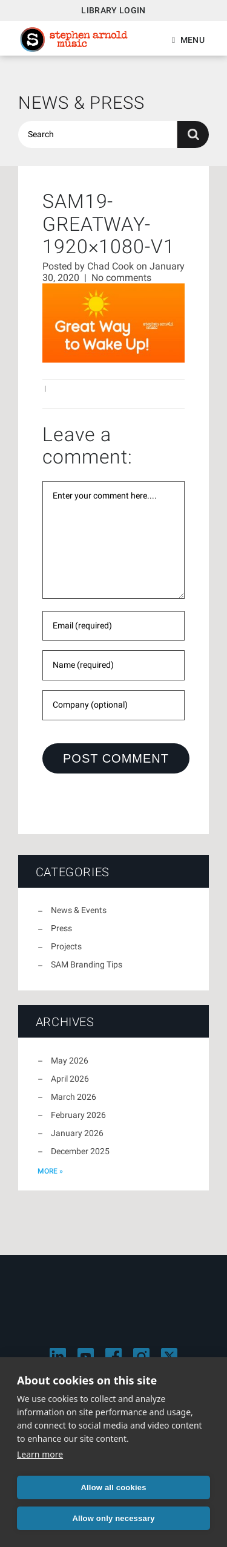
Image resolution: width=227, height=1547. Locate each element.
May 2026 (69, 1060)
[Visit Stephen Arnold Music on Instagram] (141, 1356)
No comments (121, 277)
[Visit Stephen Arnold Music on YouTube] (85, 1356)
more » (50, 1171)
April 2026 (70, 1079)
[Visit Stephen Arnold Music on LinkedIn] (58, 1356)
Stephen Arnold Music (74, 39)
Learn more (40, 1454)
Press (61, 928)
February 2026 (78, 1115)
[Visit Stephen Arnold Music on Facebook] (113, 1356)
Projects (66, 946)
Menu (192, 40)
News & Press (81, 102)
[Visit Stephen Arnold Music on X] (169, 1356)
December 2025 (80, 1151)
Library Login (113, 10)
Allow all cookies (113, 1487)
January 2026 (77, 1133)
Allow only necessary (113, 1518)
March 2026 (73, 1097)
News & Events (79, 910)
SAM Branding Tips (86, 964)
